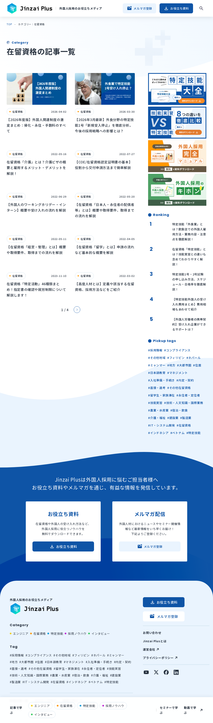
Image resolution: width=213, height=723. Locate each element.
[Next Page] (77, 309)
